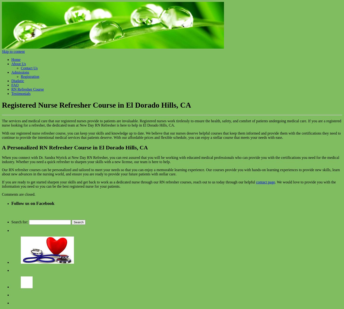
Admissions (20, 72)
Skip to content (13, 52)
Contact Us (29, 68)
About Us (18, 64)
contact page (265, 182)
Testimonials (21, 94)
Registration (30, 77)
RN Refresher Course (27, 89)
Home (16, 60)
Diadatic (17, 81)
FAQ (15, 85)
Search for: (19, 222)
